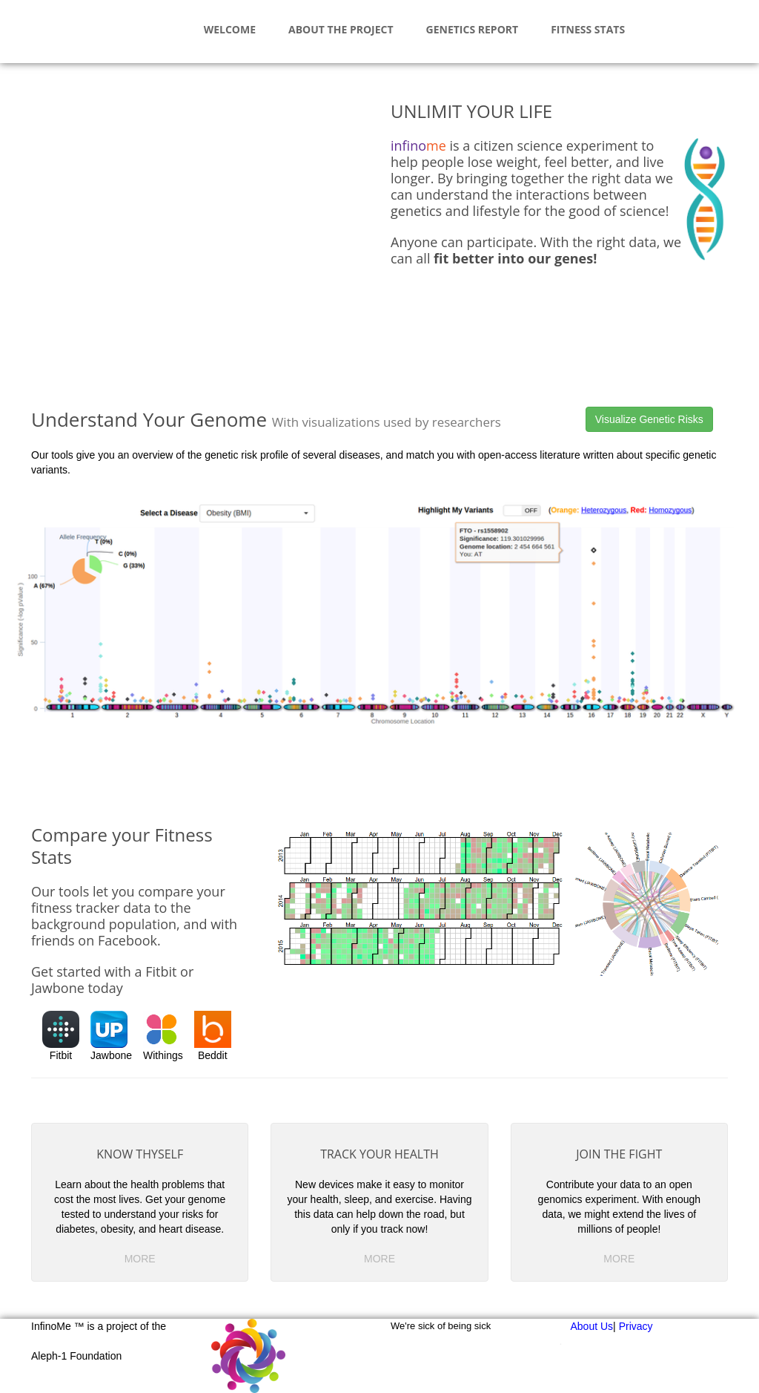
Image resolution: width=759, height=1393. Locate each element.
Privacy (636, 1326)
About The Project (341, 29)
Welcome (230, 29)
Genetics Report (472, 29)
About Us (592, 1326)
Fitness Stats (588, 29)
